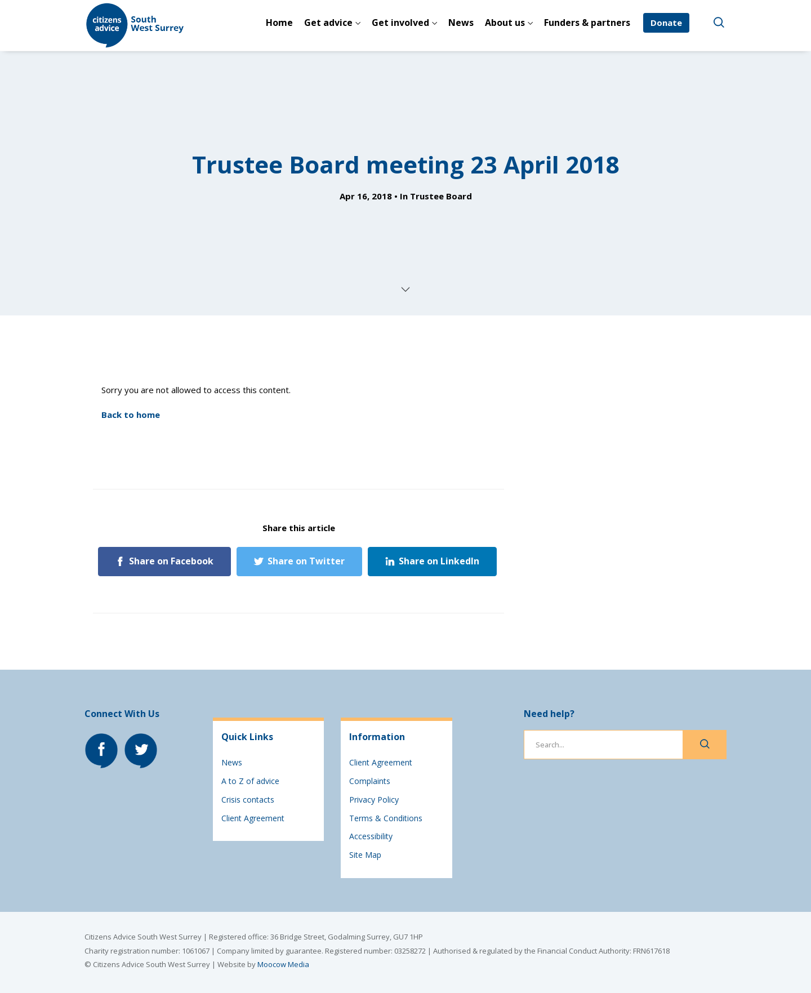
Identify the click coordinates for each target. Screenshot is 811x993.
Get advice (328, 22)
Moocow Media (283, 964)
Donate (666, 22)
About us (505, 22)
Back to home (130, 414)
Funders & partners (587, 22)
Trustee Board (441, 196)
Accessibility (371, 836)
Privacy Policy (374, 799)
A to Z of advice (250, 781)
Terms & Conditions (385, 818)
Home (279, 22)
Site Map (365, 854)
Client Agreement (252, 818)
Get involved (400, 22)
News (461, 22)
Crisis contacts (247, 799)
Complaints (369, 781)
